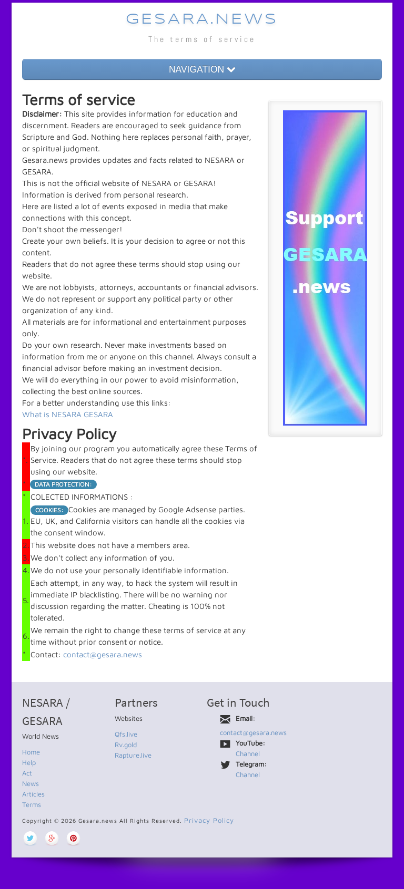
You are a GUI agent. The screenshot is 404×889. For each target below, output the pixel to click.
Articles (33, 794)
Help (29, 762)
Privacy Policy (209, 820)
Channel (248, 753)
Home (31, 752)
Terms (31, 804)
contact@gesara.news (102, 654)
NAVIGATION (202, 69)
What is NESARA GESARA (67, 414)
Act (27, 773)
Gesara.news (202, 20)
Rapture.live (133, 755)
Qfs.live (126, 734)
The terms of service (202, 39)
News (30, 783)
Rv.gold (126, 744)
